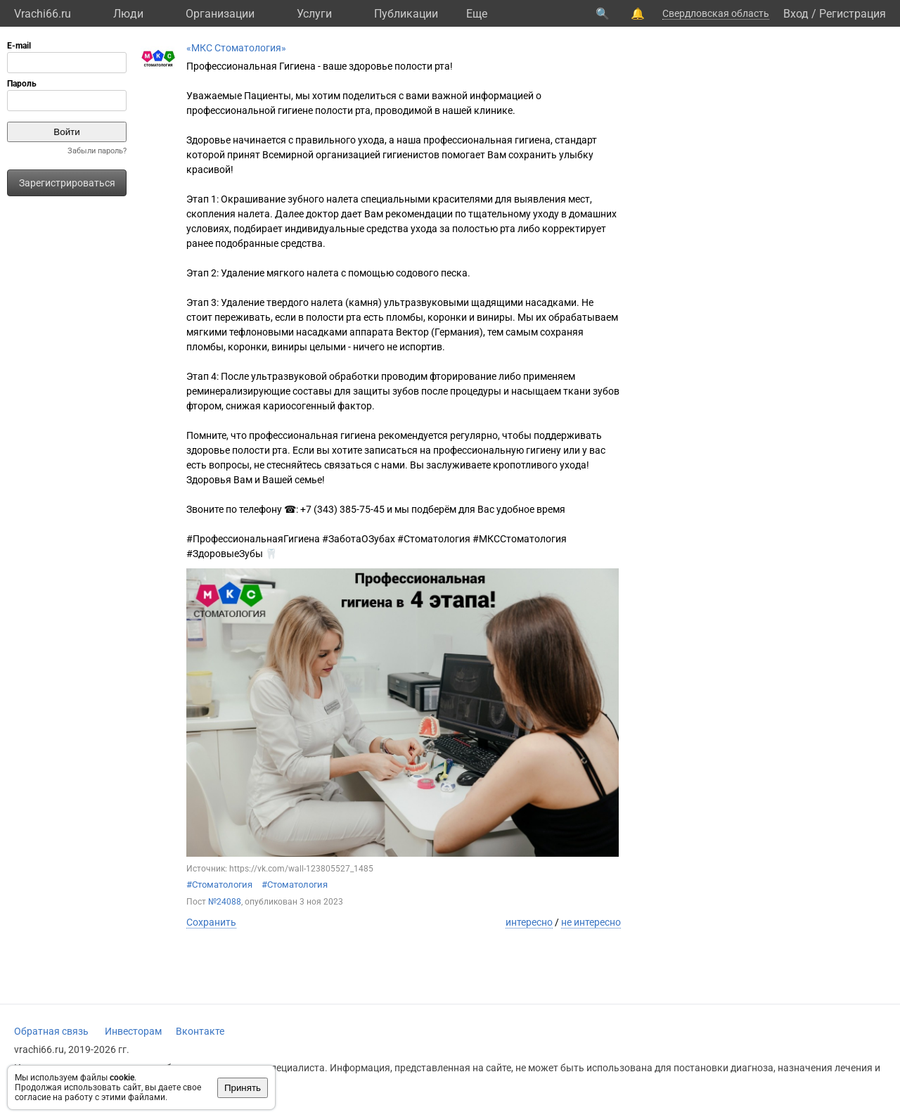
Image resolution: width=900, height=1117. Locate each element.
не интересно (591, 922)
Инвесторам (133, 1031)
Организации (220, 13)
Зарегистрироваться (67, 183)
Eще (476, 13)
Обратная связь (51, 1031)
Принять (242, 1088)
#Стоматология (219, 884)
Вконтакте (200, 1031)
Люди (128, 13)
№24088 (224, 902)
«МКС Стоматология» (236, 47)
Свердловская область (715, 13)
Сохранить (211, 922)
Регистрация (852, 13)
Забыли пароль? (97, 150)
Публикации (406, 13)
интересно (529, 922)
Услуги (314, 13)
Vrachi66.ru (42, 13)
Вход (796, 13)
